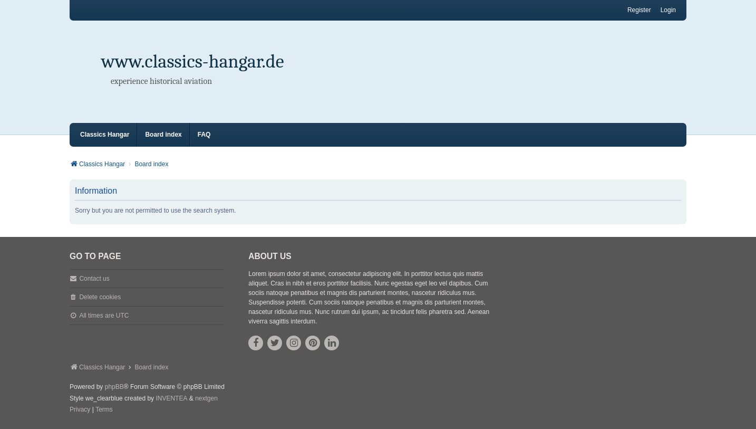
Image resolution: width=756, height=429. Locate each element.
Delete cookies (100, 297)
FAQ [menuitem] (204, 134)
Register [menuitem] (639, 10)
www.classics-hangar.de (192, 61)
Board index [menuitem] (163, 134)
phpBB (114, 386)
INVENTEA (171, 398)
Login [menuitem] (668, 10)
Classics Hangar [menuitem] (104, 134)
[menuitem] (80, 410)
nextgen (206, 398)
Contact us (94, 278)
